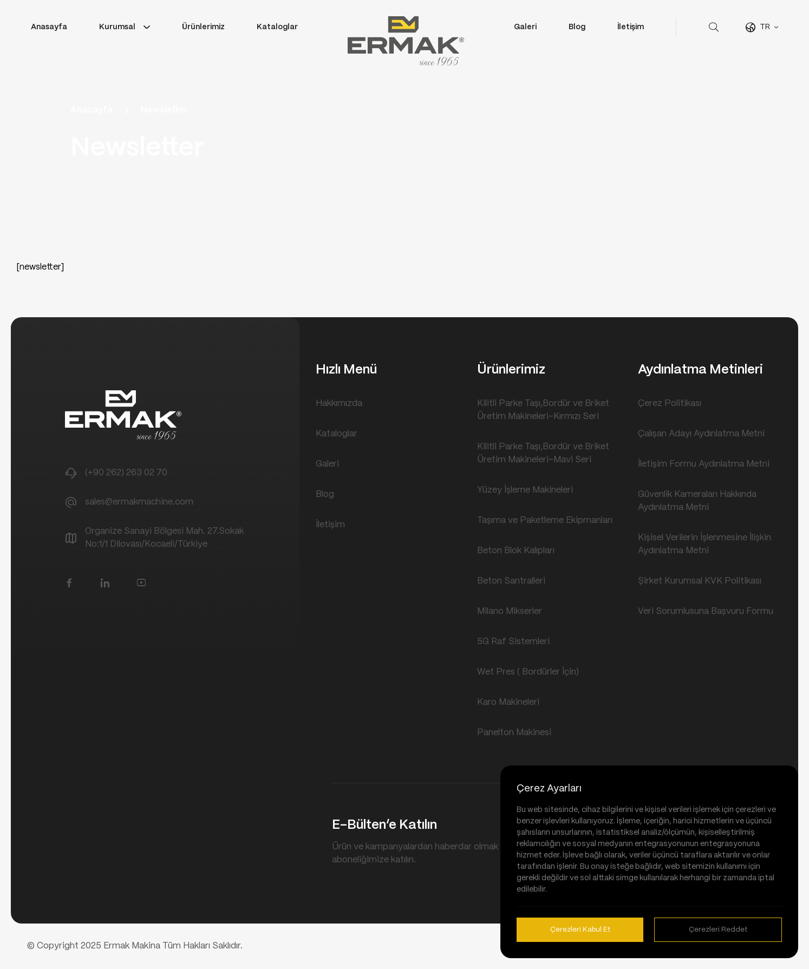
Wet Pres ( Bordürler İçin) (528, 672)
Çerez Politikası (669, 404)
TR (765, 27)
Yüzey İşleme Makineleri (525, 490)
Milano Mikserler (509, 611)
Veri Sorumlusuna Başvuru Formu (705, 611)
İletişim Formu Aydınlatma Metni (703, 464)
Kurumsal (117, 27)
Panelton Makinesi (514, 733)
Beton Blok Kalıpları (515, 551)
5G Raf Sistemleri (513, 642)
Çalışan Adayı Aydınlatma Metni (701, 434)
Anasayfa (49, 27)
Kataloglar (277, 27)
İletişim (630, 27)
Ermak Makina (132, 946)
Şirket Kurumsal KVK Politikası (699, 581)
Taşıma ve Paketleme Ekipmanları (544, 520)
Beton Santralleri (511, 581)
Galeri (525, 27)
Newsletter (164, 110)
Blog (577, 27)
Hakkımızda (339, 404)
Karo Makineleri (508, 702)
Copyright (59, 946)
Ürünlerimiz (203, 27)
